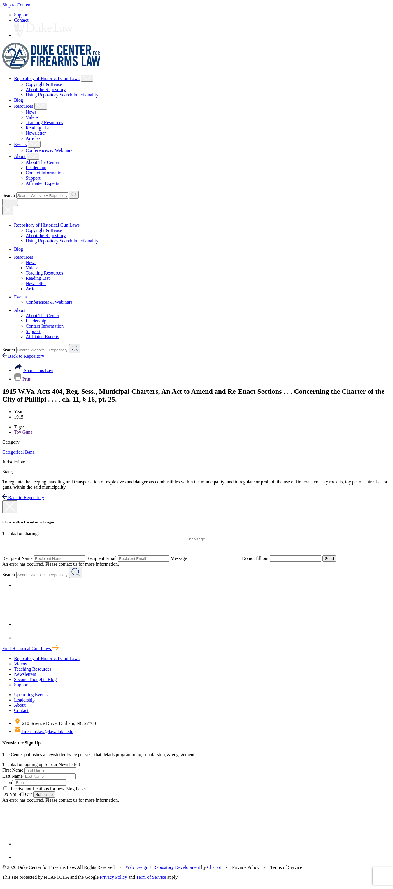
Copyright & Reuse (44, 84)
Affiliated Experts (42, 183)
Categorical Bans (19, 451)
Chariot (214, 871)
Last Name (12, 780)
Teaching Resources (44, 122)
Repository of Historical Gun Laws (47, 78)
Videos (32, 117)
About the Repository (46, 89)
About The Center (42, 162)
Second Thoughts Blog (35, 683)
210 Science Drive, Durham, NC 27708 (55, 727)
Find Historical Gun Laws (30, 652)
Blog (18, 100)
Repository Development (176, 871)
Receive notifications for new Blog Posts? (45, 793)
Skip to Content (16, 4)
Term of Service (151, 881)
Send (335, 563)
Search (8, 195)
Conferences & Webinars (49, 150)
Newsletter (36, 133)
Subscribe (44, 799)
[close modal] (9, 506)
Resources (23, 106)
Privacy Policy (113, 881)
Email (7, 786)
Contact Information (45, 172)
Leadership (36, 167)
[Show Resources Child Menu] (40, 106)
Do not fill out (261, 562)
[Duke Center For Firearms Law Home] (51, 67)
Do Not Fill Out (17, 798)
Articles (33, 138)
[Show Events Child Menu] (34, 144)
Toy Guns (23, 432)
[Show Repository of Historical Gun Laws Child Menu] (87, 78)
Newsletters (25, 678)
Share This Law (33, 370)
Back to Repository (23, 356)
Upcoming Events (31, 699)
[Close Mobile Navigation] (7, 210)
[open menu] (10, 202)
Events (20, 144)
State (7, 471)
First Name (12, 774)
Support (21, 14)
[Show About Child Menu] (33, 156)
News (31, 112)
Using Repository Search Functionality (62, 94)
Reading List (38, 127)
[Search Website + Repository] (74, 195)
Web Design (137, 871)
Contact (21, 20)
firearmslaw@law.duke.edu (43, 735)
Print (22, 378)
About (20, 156)
